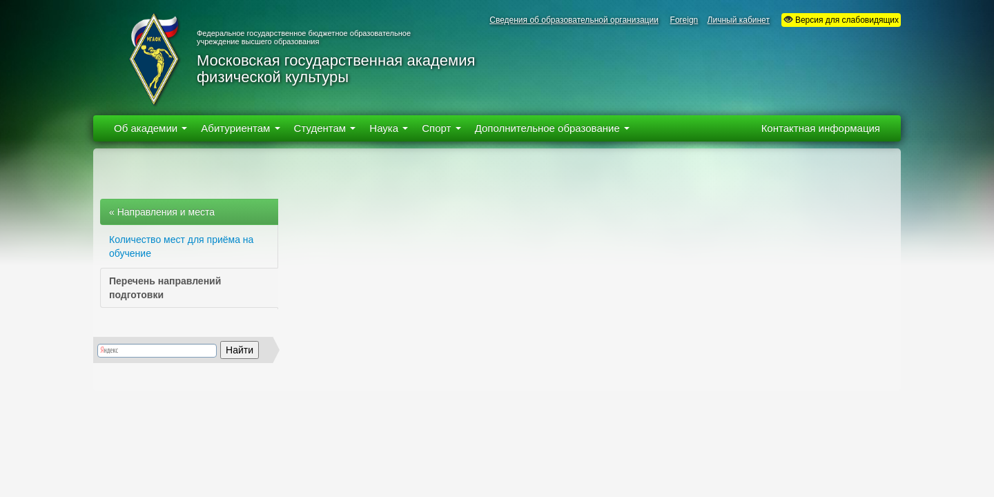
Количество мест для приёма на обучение (181, 246)
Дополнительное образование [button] (552, 128)
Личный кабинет (739, 20)
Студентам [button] (325, 128)
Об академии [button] (150, 128)
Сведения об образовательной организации (574, 20)
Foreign (684, 20)
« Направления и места (162, 211)
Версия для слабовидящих (841, 19)
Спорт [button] (441, 128)
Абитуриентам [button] (240, 128)
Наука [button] (388, 128)
